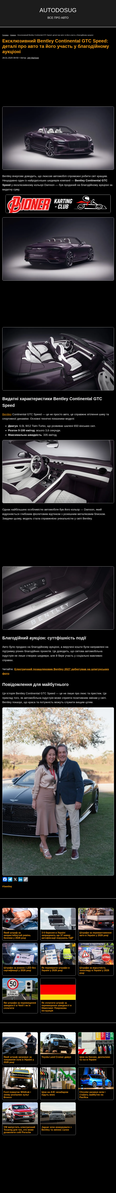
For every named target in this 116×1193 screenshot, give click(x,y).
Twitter (47, 1119)
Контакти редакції (58, 1126)
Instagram (66, 1119)
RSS (11, 1119)
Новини (13, 35)
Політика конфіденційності (58, 1131)
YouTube (102, 1119)
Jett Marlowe (33, 58)
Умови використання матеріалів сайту (58, 1135)
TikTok (85, 1119)
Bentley (7, 371)
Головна (5, 35)
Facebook (28, 1119)
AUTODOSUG (58, 10)
